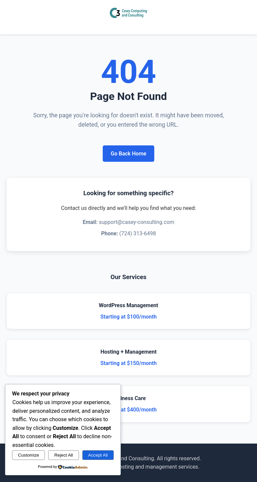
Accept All (98, 455)
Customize (28, 455)
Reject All (63, 455)
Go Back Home (128, 153)
